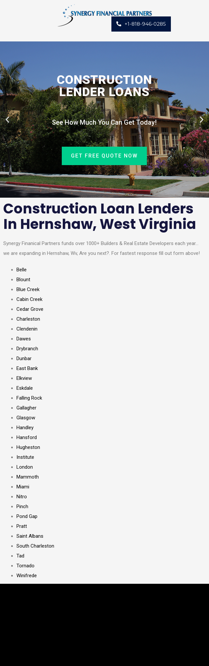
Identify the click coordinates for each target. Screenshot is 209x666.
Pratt (21, 526)
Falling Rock (29, 398)
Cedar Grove (29, 309)
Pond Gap (26, 516)
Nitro (21, 497)
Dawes (23, 339)
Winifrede (26, 576)
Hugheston (28, 447)
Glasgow (25, 418)
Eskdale (24, 388)
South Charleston (35, 546)
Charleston (28, 319)
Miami (22, 487)
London (24, 467)
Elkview (24, 378)
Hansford (26, 437)
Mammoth (27, 477)
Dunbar (24, 358)
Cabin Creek (29, 299)
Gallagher (26, 408)
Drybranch (27, 349)
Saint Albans (29, 536)
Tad (20, 556)
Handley (25, 428)
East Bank (27, 368)
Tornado (25, 566)
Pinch (22, 506)
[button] (7, 119)
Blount (23, 280)
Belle (21, 270)
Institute (25, 457)
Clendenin (26, 329)
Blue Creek (27, 289)
